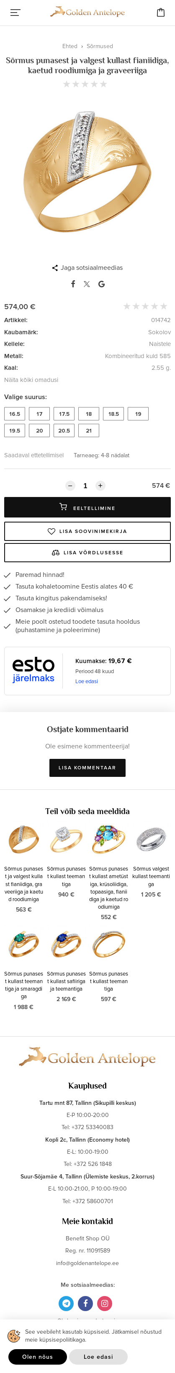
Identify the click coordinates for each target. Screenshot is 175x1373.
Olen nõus (37, 1356)
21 (89, 431)
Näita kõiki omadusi (31, 380)
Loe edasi (86, 681)
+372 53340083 (92, 1127)
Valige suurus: (25, 397)
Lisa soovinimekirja (87, 531)
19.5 (14, 431)
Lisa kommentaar (87, 768)
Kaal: (11, 367)
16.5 (14, 414)
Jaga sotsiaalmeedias (92, 268)
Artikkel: (16, 320)
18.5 (113, 414)
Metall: (13, 356)
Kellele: (14, 344)
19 (138, 414)
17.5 (64, 414)
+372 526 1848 (93, 1164)
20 (39, 431)
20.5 (64, 431)
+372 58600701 (92, 1201)
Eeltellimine (87, 507)
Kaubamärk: (21, 332)
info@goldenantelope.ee (87, 1263)
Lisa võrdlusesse (88, 552)
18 (89, 414)
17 (39, 414)
